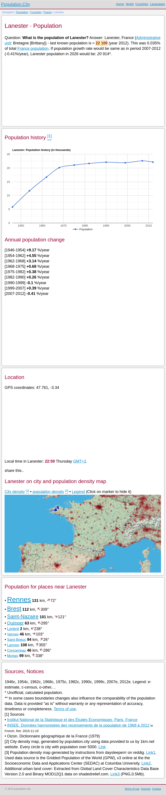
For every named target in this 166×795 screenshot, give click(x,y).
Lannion (13, 645)
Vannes (13, 634)
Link (102, 747)
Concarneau (16, 650)
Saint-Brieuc (16, 640)
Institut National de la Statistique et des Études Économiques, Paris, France (72, 720)
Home (120, 4)
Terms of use (65, 709)
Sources (145, 788)
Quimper (15, 623)
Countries (141, 4)
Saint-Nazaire (22, 616)
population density (48, 492)
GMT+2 (79, 461)
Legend (78, 492)
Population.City (15, 4)
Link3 (115, 774)
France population (33, 48)
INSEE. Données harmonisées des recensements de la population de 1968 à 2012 (78, 725)
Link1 (150, 752)
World (130, 4)
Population (22, 12)
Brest (14, 608)
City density (15, 492)
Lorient (13, 629)
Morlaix (12, 656)
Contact (156, 788)
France (47, 12)
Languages (157, 4)
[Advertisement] (83, 91)
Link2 (146, 763)
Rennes (19, 599)
